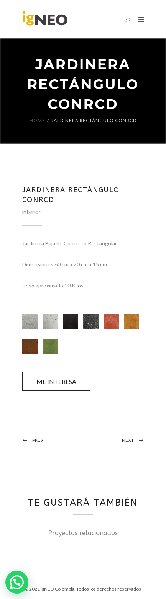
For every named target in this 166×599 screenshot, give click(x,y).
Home (37, 120)
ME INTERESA (56, 381)
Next (128, 440)
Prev (37, 440)
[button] (16, 582)
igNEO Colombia (57, 589)
